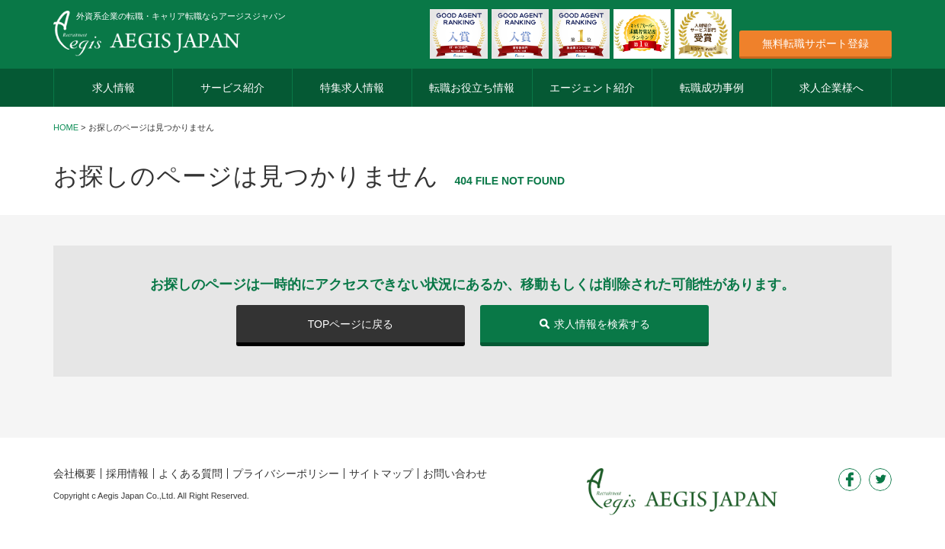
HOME (65, 127)
